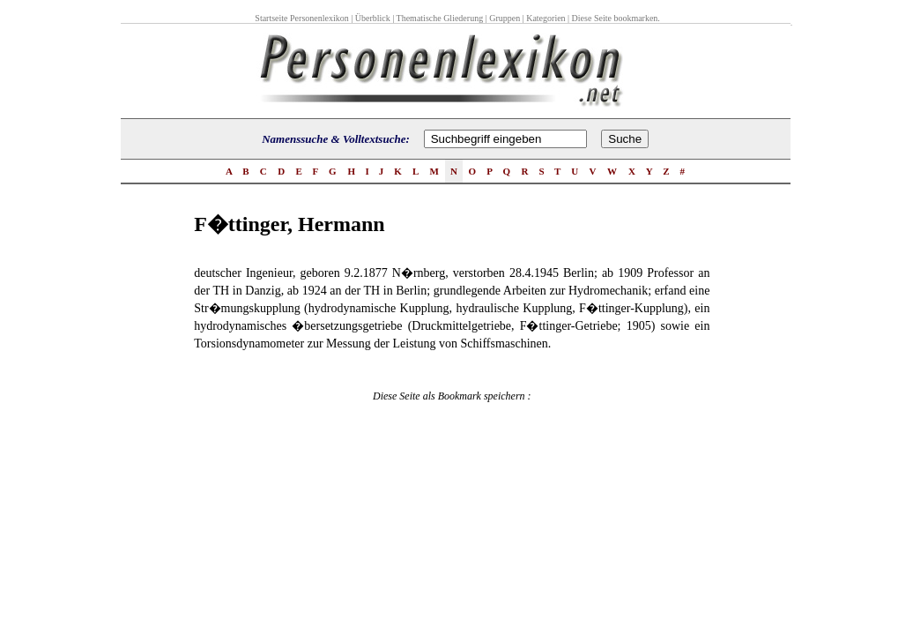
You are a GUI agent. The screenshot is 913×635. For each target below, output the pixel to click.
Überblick (372, 18)
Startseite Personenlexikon (301, 18)
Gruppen (504, 18)
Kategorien (545, 18)
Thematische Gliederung (440, 18)
